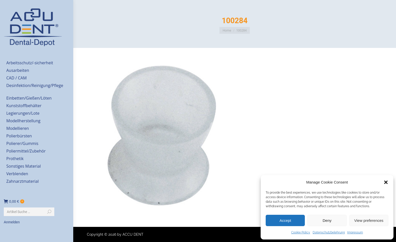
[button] (385, 182)
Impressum (355, 232)
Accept (285, 220)
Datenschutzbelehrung (329, 232)
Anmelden (12, 222)
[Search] (29, 211)
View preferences (369, 220)
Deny (327, 220)
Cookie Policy (300, 232)
